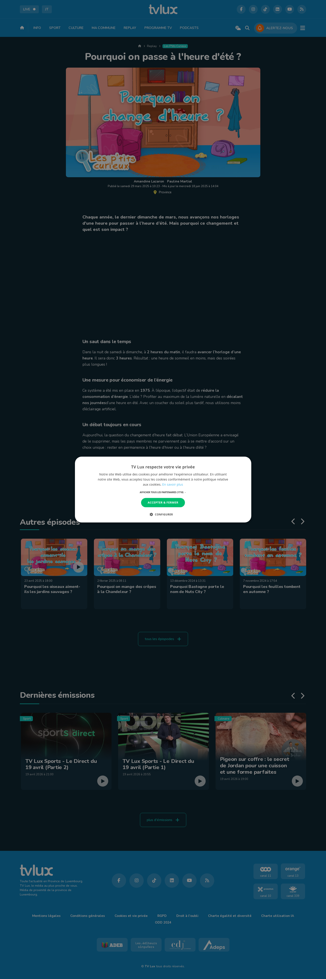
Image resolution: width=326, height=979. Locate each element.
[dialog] (163, 489)
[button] (163, 492)
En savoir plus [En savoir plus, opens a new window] (172, 484)
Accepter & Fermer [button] (163, 502)
